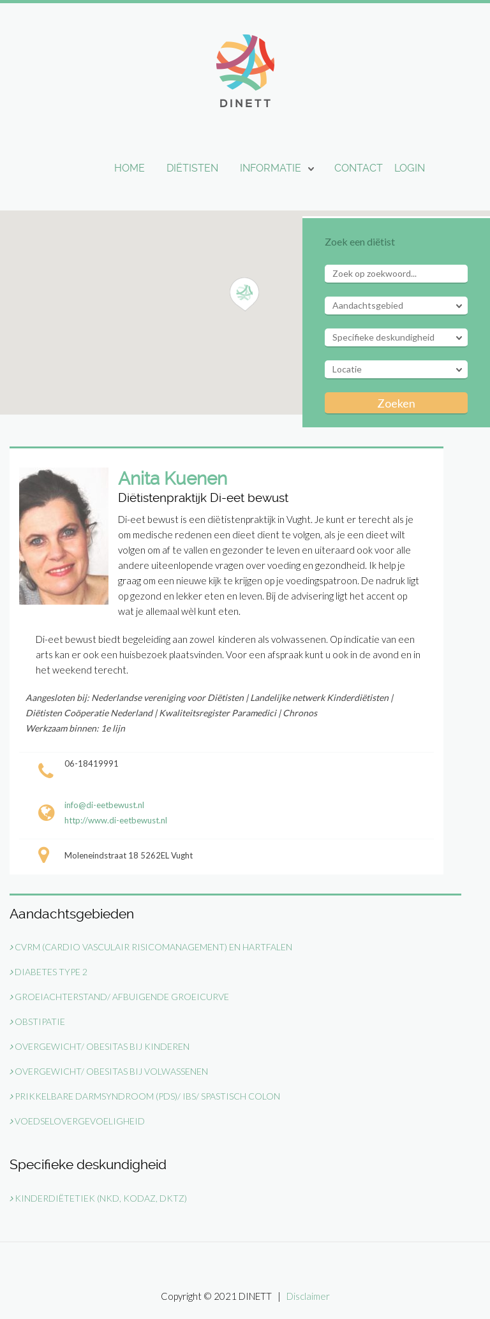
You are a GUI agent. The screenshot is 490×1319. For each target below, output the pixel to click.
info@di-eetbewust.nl (104, 805)
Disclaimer (308, 1296)
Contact (358, 168)
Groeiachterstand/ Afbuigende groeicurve (119, 996)
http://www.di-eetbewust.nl (115, 820)
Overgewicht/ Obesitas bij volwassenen (109, 1071)
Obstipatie (37, 1021)
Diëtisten (192, 168)
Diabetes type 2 (48, 971)
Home (129, 168)
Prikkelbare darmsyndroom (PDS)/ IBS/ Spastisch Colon (145, 1096)
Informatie (270, 168)
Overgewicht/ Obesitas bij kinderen (99, 1046)
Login (409, 168)
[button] (244, 295)
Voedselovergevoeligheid (77, 1121)
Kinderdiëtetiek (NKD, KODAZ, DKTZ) (98, 1198)
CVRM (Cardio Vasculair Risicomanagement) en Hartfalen (151, 946)
